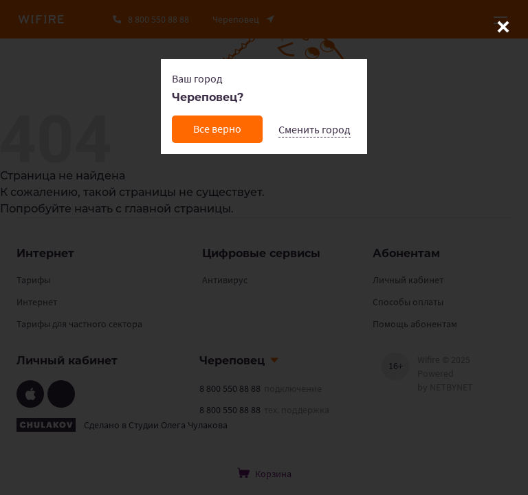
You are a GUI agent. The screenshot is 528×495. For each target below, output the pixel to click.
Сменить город (314, 129)
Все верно (217, 128)
